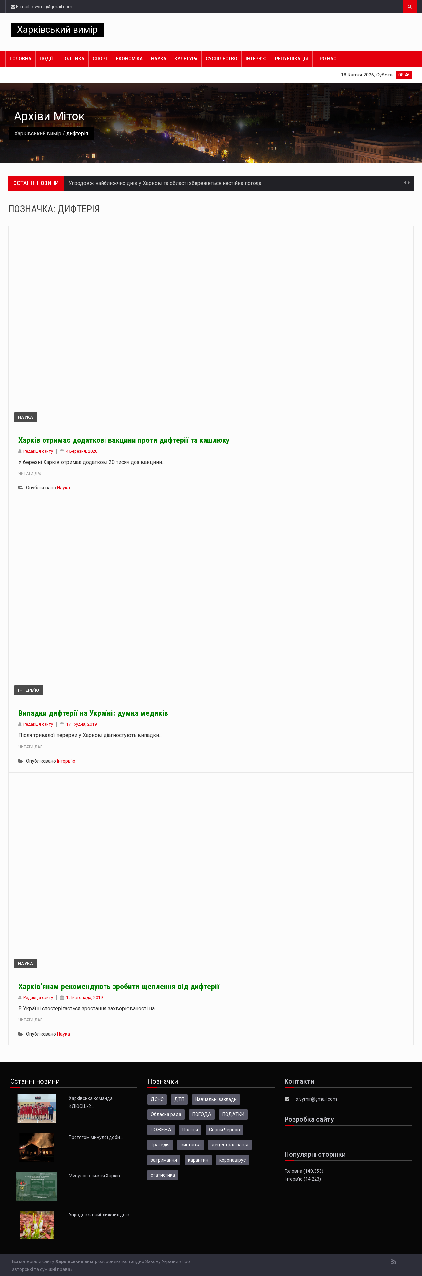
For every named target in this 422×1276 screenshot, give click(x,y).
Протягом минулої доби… (96, 1137)
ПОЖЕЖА (161, 1129)
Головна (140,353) (304, 1171)
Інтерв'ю (28, 690)
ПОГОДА (201, 1114)
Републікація (291, 58)
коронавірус (232, 1160)
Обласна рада (166, 1114)
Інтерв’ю (256, 58)
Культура (185, 58)
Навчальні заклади (216, 1099)
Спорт (100, 58)
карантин (198, 1160)
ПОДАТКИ (233, 1114)
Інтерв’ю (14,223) (303, 1179)
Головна (20, 58)
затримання (164, 1160)
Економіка (129, 58)
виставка (191, 1144)
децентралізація (230, 1144)
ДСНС (157, 1099)
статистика (163, 1175)
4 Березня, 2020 (81, 451)
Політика (72, 58)
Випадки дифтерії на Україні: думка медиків (93, 713)
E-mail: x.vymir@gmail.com (41, 6)
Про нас (326, 58)
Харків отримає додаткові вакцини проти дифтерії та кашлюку (124, 440)
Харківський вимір (57, 29)
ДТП (179, 1099)
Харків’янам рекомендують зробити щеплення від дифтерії (118, 986)
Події (46, 58)
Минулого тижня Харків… (96, 1175)
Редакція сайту (38, 451)
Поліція (190, 1129)
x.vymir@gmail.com (316, 1099)
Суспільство (221, 58)
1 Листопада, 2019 (84, 997)
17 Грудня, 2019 (81, 724)
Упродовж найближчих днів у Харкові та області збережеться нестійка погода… (167, 183)
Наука (158, 58)
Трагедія (160, 1144)
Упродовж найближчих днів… (100, 1214)
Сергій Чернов (224, 1129)
